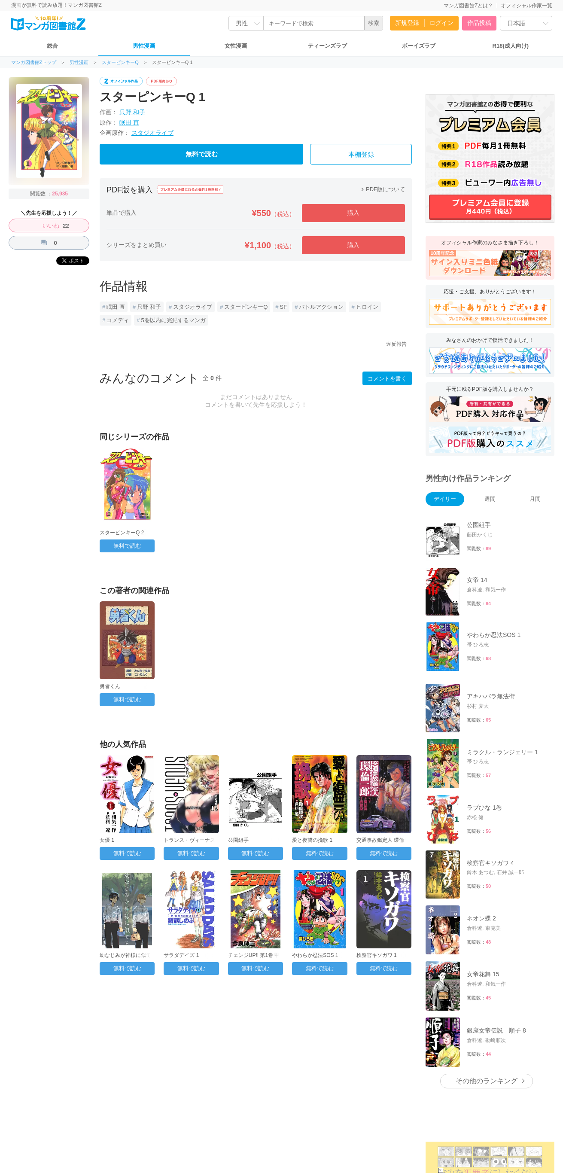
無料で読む (202, 154)
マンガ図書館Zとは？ (468, 6)
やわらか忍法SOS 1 (315, 955)
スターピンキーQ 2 (122, 533)
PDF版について (382, 189)
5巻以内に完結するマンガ (173, 320)
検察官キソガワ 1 (376, 955)
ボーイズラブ (418, 46)
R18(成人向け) (511, 46)
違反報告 (396, 344)
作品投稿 (479, 22)
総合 (52, 46)
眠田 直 (129, 122)
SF (283, 307)
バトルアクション (321, 307)
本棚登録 (361, 154)
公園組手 (238, 840)
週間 (490, 499)
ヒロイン (367, 307)
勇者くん (110, 686)
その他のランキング (486, 1081)
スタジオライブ (152, 132)
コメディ (118, 320)
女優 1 (107, 840)
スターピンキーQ (120, 62)
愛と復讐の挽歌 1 (312, 840)
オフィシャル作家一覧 (526, 6)
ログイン (441, 22)
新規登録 (407, 22)
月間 (535, 499)
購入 (353, 212)
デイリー (445, 499)
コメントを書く (387, 378)
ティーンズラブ (327, 46)
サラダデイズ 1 (181, 955)
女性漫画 (236, 46)
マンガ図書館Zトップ (34, 62)
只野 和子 (132, 112)
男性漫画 (144, 46)
